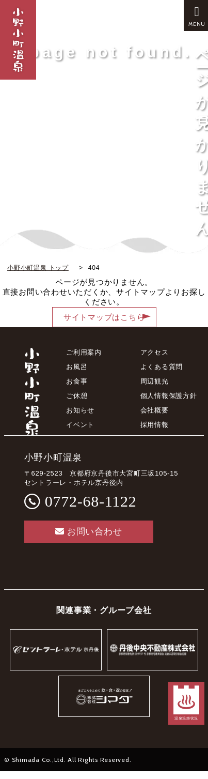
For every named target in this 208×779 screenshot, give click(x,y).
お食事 (76, 381)
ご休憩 (76, 396)
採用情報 (154, 425)
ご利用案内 (84, 352)
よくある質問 (161, 367)
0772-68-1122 (91, 501)
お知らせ (80, 410)
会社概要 (154, 410)
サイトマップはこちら (104, 317)
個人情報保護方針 (168, 396)
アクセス (154, 352)
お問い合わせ (88, 532)
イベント (80, 425)
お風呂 (76, 367)
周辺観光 (154, 381)
